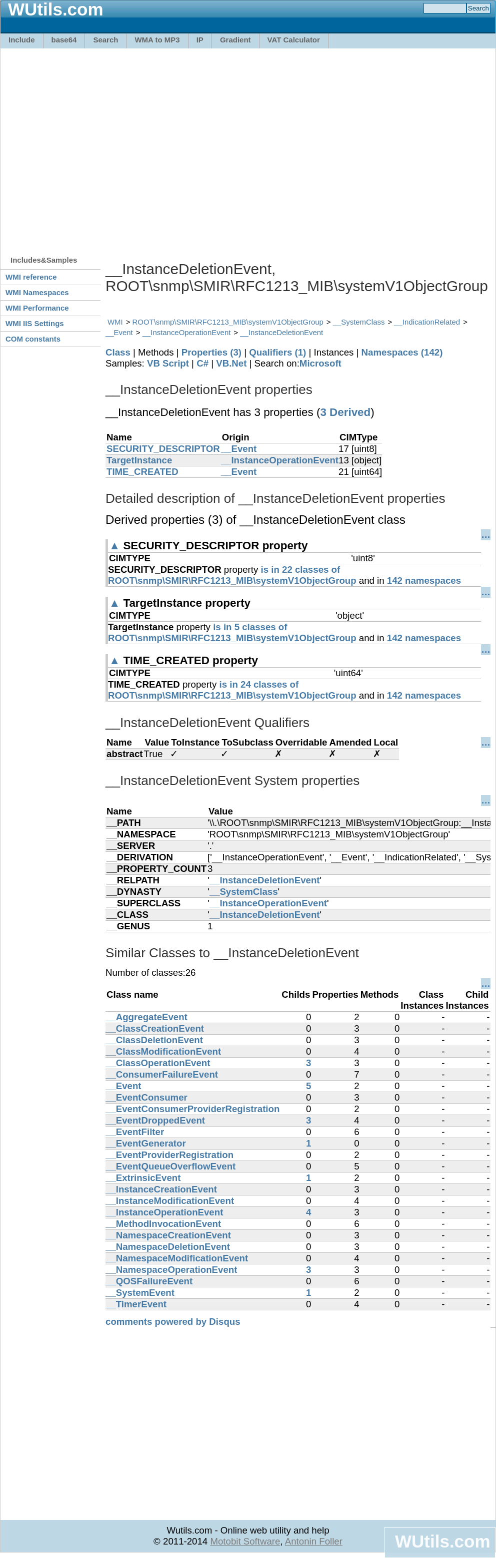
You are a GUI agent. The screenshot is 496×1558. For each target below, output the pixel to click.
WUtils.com (442, 1541)
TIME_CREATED (142, 471)
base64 (64, 39)
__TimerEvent (136, 1304)
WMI (115, 322)
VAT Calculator (294, 39)
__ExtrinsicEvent (143, 1177)
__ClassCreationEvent (155, 1028)
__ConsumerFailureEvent (162, 1074)
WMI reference (31, 277)
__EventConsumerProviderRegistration (193, 1109)
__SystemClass (359, 322)
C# (202, 363)
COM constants (33, 339)
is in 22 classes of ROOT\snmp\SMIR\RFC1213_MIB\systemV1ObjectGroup (232, 575)
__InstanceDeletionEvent (281, 332)
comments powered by (173, 1321)
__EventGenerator (146, 1143)
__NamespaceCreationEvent (168, 1235)
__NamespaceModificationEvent (177, 1258)
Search (105, 39)
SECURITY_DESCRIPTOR (163, 448)
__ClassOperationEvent (158, 1063)
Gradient (235, 39)
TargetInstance (139, 460)
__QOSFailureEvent (149, 1281)
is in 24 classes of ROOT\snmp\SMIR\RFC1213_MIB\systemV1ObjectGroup (232, 690)
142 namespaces (424, 580)
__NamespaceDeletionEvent (168, 1246)
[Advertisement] (94, 147)
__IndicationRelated (427, 322)
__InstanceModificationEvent (170, 1200)
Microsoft (321, 363)
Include (21, 39)
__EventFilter (135, 1132)
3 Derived (345, 412)
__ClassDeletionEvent (154, 1040)
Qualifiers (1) (277, 352)
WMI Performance (37, 308)
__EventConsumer (147, 1097)
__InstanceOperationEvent (186, 332)
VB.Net (231, 363)
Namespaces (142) (402, 352)
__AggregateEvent (147, 1017)
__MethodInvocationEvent (163, 1223)
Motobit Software (245, 1541)
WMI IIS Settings (35, 323)
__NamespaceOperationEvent (171, 1269)
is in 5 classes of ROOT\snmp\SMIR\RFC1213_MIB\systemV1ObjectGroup (232, 632)
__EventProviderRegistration (170, 1155)
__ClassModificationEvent (163, 1051)
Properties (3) (212, 352)
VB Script (168, 363)
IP (200, 39)
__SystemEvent (140, 1292)
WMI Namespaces (37, 292)
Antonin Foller (313, 1541)
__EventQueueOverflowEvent (171, 1166)
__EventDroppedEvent (155, 1120)
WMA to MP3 (157, 39)
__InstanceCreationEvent (161, 1189)
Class (118, 352)
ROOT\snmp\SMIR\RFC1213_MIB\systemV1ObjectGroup (228, 322)
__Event (119, 332)
